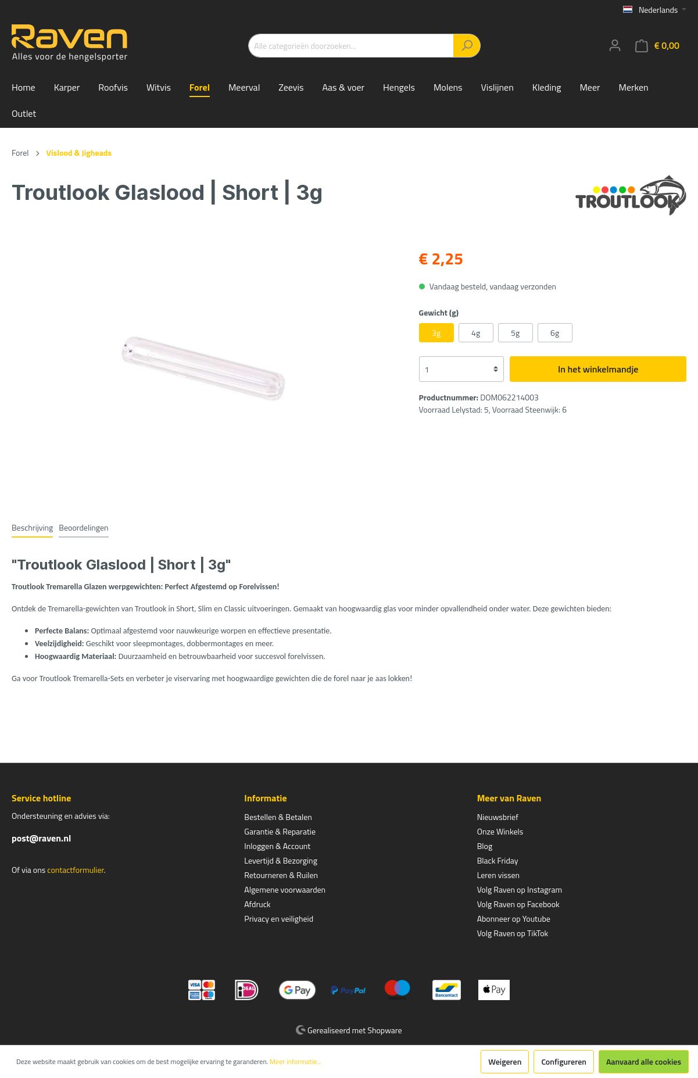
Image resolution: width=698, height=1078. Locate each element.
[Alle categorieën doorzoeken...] (351, 46)
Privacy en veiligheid (278, 918)
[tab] (32, 527)
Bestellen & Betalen (278, 817)
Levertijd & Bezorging (280, 860)
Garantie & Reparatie (280, 831)
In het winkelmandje (598, 369)
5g (515, 333)
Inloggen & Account (277, 846)
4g (475, 333)
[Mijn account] (615, 45)
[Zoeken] (467, 46)
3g (436, 333)
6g (554, 333)
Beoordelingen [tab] (83, 527)
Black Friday (497, 860)
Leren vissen (498, 875)
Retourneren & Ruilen (281, 875)
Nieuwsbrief (497, 817)
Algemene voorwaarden (284, 889)
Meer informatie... (295, 1061)
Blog (484, 846)
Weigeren (504, 1061)
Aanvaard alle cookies (643, 1061)
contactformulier (75, 870)
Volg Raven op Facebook (518, 904)
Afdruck (257, 904)
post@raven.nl (41, 838)
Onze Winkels (500, 831)
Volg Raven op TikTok (513, 933)
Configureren (563, 1061)
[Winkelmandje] (657, 45)
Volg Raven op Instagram (519, 889)
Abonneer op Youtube (513, 918)
